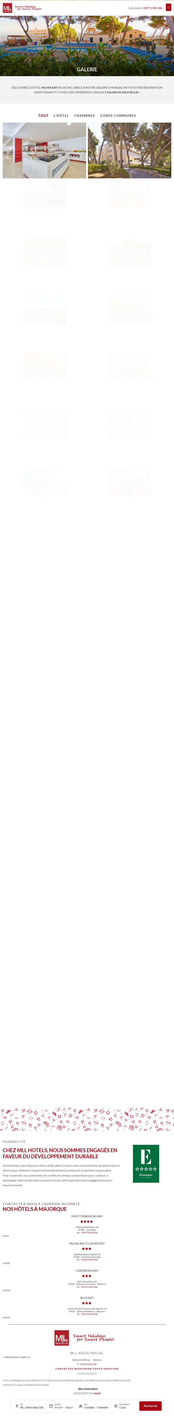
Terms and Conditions (103, 1380)
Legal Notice (25, 1380)
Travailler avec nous (79, 1380)
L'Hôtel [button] (61, 116)
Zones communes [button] (118, 116)
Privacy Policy (41, 1380)
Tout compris (10, 1380)
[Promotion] (127, 1407)
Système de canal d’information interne (26, 1385)
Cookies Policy (58, 1380)
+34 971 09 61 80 (89, 1232)
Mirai (97, 1393)
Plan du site (123, 1380)
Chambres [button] (84, 116)
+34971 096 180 (152, 8)
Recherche (150, 1406)
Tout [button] (43, 116)
